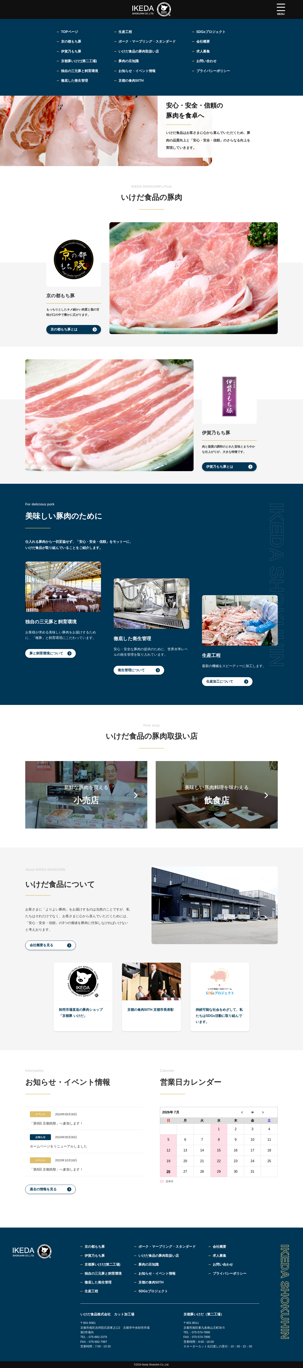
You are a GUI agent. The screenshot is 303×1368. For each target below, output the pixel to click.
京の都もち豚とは (63, 329)
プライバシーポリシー (229, 1273)
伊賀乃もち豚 (95, 1255)
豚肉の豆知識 (148, 1264)
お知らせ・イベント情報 (156, 1273)
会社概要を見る (41, 945)
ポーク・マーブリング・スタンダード (167, 1246)
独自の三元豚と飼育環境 (103, 1273)
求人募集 (219, 1255)
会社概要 (219, 1246)
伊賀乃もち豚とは (219, 466)
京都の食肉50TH (150, 1282)
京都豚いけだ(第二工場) (103, 1264)
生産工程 (91, 1291)
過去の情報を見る (43, 1189)
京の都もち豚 (95, 1246)
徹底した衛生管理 (98, 1282)
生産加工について (219, 681)
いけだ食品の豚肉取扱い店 (158, 1255)
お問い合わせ (223, 1264)
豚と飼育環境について (46, 653)
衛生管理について (131, 670)
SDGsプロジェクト (153, 1291)
